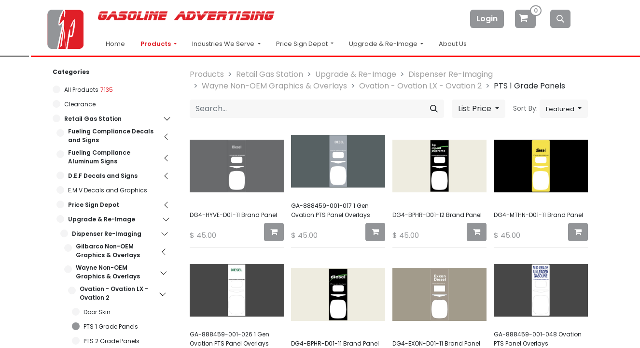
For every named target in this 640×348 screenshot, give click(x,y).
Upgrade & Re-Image (101, 219)
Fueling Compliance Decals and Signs (110, 135)
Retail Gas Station (93, 119)
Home (115, 43)
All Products (81, 90)
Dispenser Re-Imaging (106, 234)
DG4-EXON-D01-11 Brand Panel (436, 343)
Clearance (80, 104)
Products (156, 43)
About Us (453, 43)
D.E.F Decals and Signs (103, 176)
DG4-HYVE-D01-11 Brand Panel (233, 215)
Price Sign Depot (93, 205)
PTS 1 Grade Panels (110, 326)
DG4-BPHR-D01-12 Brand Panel (437, 215)
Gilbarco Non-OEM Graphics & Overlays (108, 250)
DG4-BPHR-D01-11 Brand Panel (335, 343)
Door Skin (97, 312)
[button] (564, 109)
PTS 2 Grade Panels (111, 341)
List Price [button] (475, 108)
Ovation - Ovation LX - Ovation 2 (114, 293)
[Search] (560, 19)
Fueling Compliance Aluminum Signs (99, 156)
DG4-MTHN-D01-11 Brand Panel (538, 215)
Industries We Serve (224, 43)
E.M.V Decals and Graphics (107, 190)
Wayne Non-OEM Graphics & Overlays (108, 271)
